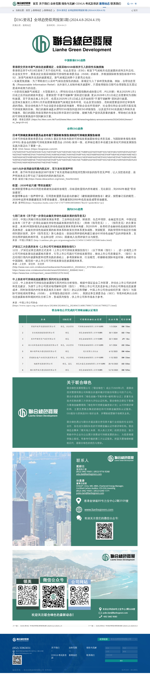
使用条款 (49, 685)
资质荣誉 (54, 659)
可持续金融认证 (74, 656)
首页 (35, 3)
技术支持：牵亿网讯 (128, 685)
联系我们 (115, 3)
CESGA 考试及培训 (87, 3)
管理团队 (54, 662)
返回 (134, 10)
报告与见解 (68, 3)
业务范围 (55, 3)
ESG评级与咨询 (74, 659)
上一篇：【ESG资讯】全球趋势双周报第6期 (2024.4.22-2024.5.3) (40, 628)
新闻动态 (104, 3)
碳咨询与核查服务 (75, 662)
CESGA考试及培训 (75, 664)
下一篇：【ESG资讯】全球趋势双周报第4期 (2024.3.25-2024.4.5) (109, 628)
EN (131, 3)
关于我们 (44, 3)
